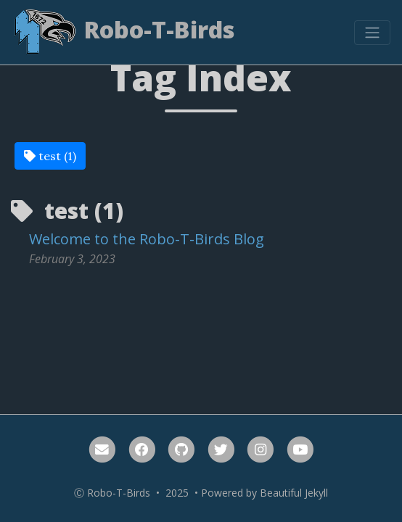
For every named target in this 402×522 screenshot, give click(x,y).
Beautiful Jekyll (294, 493)
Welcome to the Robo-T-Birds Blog (146, 239)
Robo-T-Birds (123, 32)
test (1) (50, 156)
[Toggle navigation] (372, 32)
